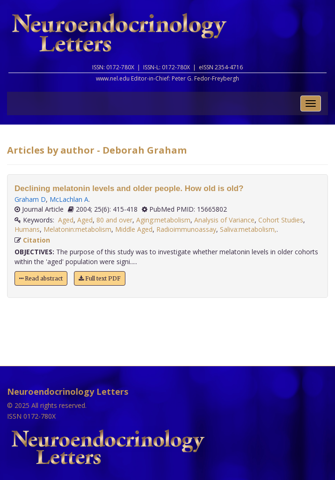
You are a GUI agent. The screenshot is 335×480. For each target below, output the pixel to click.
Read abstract (41, 278)
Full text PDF (100, 278)
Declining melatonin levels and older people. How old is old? (129, 188)
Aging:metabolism (163, 219)
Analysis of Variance (224, 219)
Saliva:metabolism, (248, 229)
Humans (27, 229)
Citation (36, 240)
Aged (65, 219)
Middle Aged (134, 229)
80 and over (114, 219)
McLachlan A (69, 199)
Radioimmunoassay (186, 229)
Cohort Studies (280, 219)
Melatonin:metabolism (77, 229)
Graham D (30, 199)
